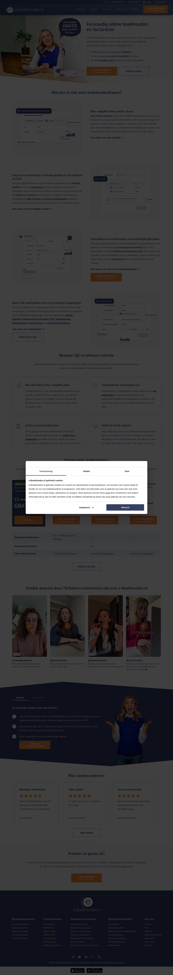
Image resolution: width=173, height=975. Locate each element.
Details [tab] (86, 471)
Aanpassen (86, 507)
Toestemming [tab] (46, 471)
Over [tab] (127, 471)
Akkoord (125, 507)
